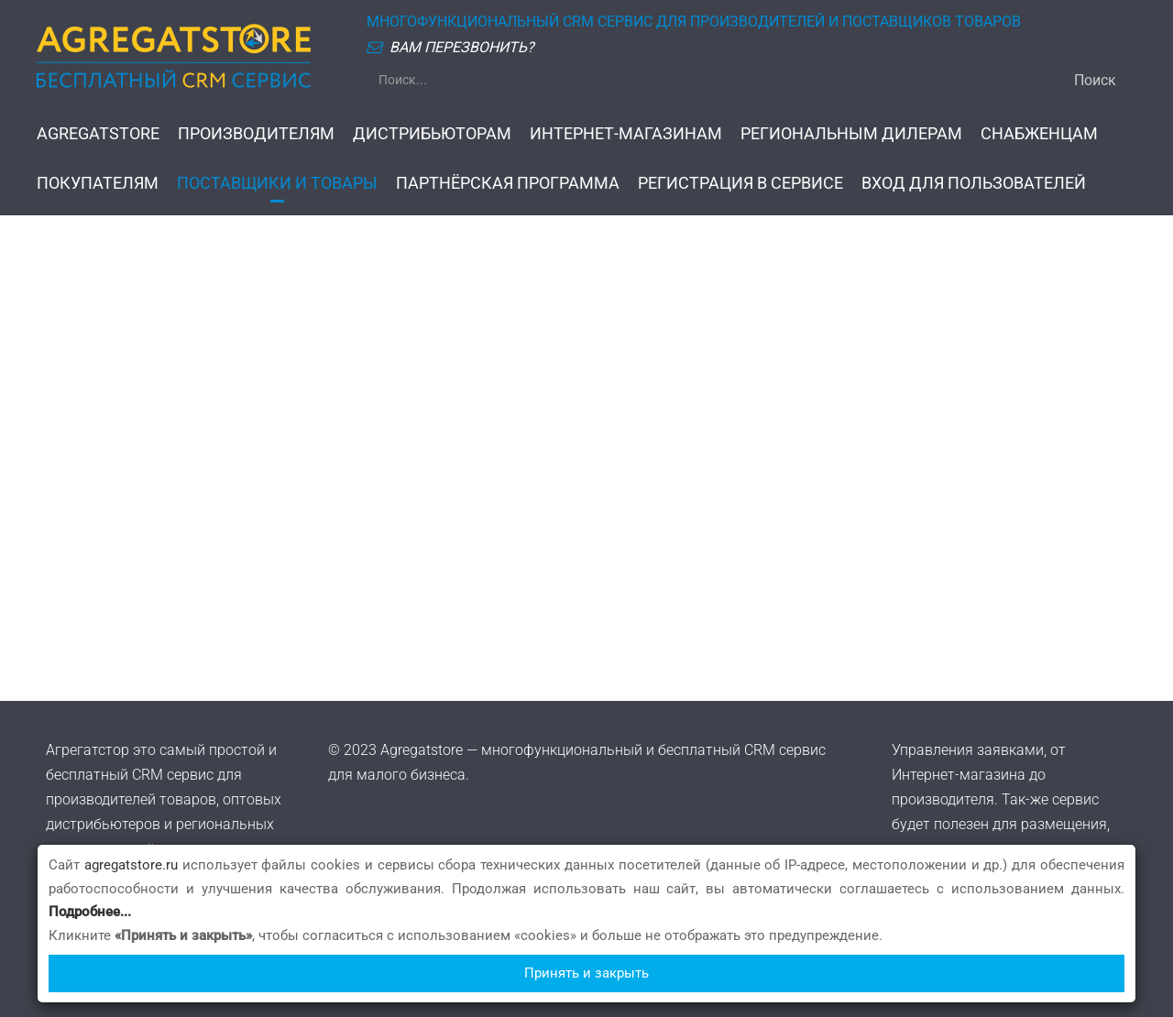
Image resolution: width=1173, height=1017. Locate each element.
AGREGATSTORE (98, 134)
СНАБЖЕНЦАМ (1039, 134)
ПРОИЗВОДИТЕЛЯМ (256, 134)
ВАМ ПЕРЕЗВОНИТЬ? (461, 47)
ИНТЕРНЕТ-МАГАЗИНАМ (626, 134)
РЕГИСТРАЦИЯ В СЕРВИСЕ (740, 183)
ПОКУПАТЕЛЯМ (98, 183)
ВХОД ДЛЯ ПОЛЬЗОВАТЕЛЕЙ (973, 183)
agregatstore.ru (131, 865)
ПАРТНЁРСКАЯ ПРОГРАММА (507, 183)
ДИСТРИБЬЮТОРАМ (432, 134)
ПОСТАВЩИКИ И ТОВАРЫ (277, 183)
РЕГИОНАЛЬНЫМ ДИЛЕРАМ (851, 134)
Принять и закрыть (586, 973)
